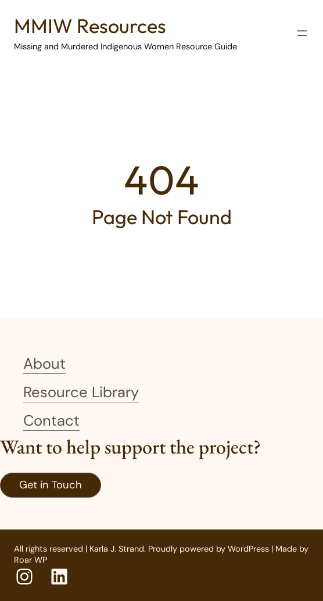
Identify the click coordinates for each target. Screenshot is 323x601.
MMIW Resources (90, 25)
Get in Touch (50, 485)
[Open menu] (302, 33)
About (44, 363)
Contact (51, 420)
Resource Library (81, 392)
